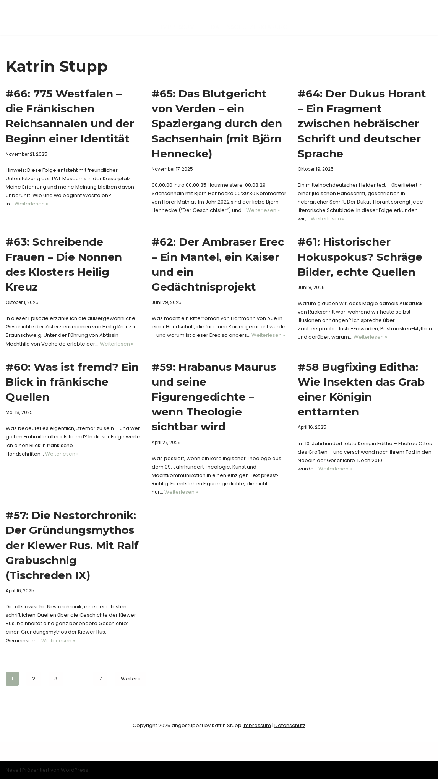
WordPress (74, 770)
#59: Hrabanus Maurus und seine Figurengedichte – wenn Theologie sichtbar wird (214, 396)
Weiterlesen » (31, 203)
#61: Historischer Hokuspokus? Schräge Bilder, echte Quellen (360, 256)
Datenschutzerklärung (249, 27)
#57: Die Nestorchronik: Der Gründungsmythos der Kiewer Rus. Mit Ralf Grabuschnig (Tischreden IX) (72, 545)
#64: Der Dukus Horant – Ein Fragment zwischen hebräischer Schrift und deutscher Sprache (362, 123)
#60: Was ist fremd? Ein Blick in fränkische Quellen (72, 381)
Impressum (178, 27)
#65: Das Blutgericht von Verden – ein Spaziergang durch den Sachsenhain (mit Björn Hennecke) (217, 123)
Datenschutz (289, 725)
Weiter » (131, 678)
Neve (12, 770)
